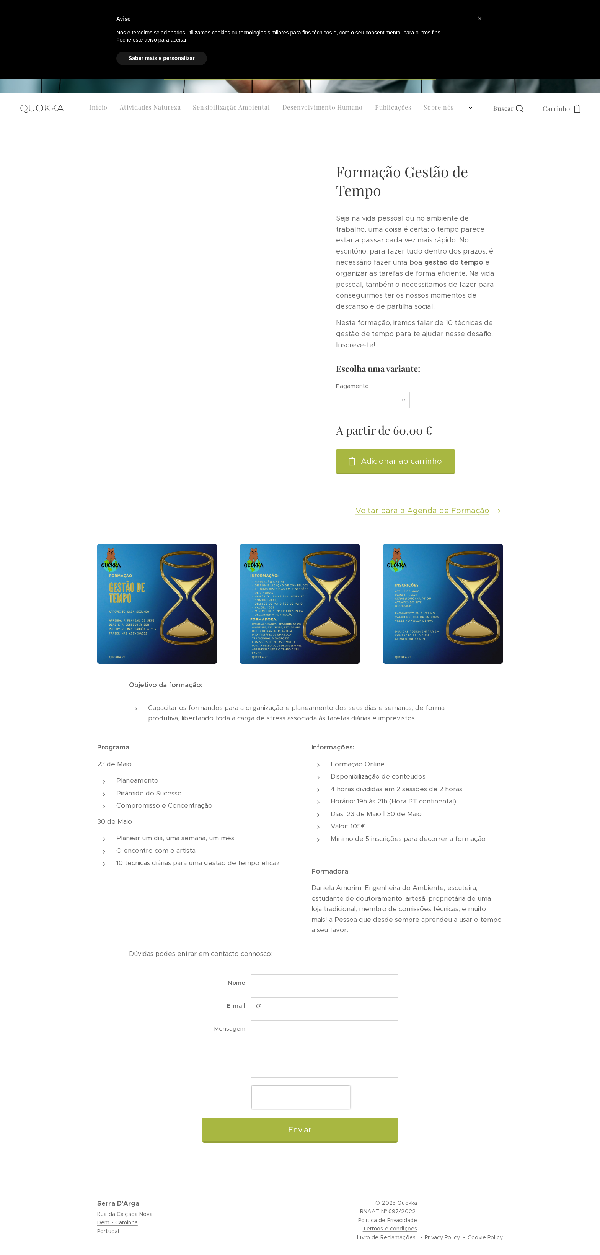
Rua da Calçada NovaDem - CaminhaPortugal (125, 1223)
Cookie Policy (485, 1237)
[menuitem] (395, 123)
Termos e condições (390, 1228)
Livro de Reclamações (387, 1237)
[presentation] (301, 1097)
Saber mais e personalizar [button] (162, 58)
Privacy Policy (442, 1237)
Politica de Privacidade (387, 1220)
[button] (508, 123)
